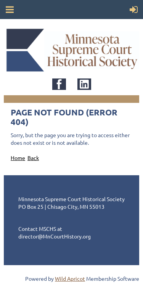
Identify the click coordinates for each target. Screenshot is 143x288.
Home (18, 157)
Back (33, 157)
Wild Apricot (70, 278)
